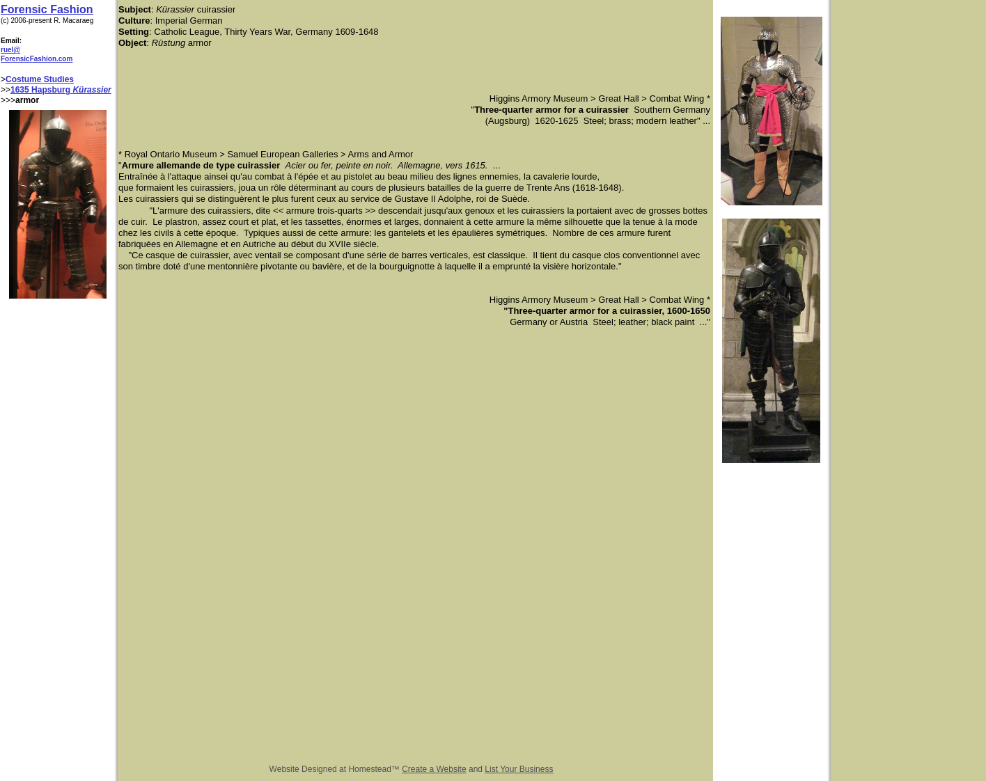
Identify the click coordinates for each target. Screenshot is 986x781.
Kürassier (91, 90)
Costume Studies (40, 79)
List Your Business (519, 769)
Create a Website (434, 769)
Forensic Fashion (47, 9)
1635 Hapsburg (41, 90)
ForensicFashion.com (36, 59)
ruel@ (10, 50)
